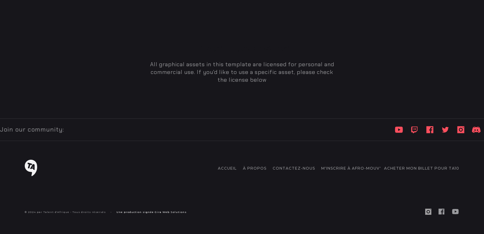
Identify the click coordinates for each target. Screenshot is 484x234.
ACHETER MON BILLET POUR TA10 (421, 168)
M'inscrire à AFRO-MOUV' (351, 168)
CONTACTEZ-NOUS (294, 168)
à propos (254, 168)
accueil (227, 168)
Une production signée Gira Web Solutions (151, 212)
